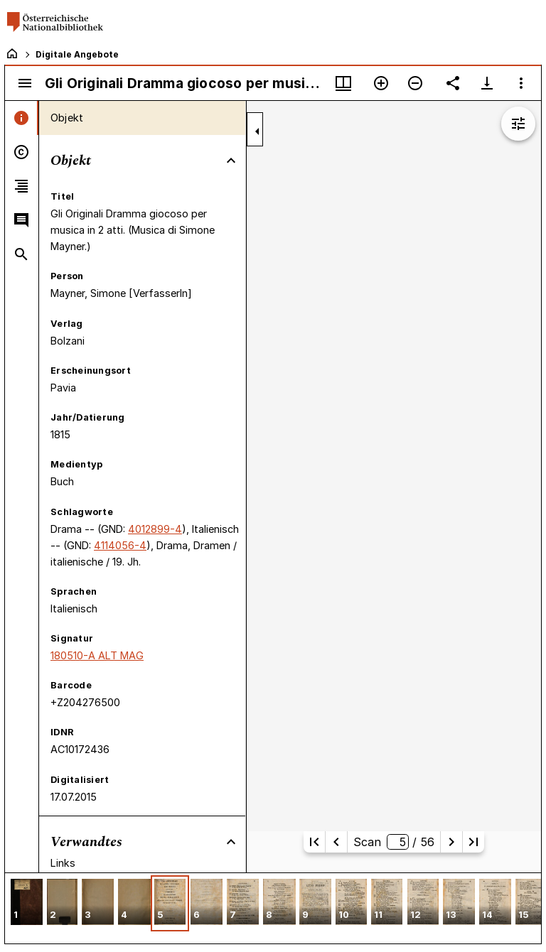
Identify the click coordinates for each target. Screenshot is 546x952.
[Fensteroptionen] (521, 83)
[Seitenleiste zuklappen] (257, 131)
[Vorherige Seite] (336, 842)
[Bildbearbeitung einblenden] (518, 124)
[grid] (273, 907)
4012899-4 (155, 529)
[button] (27, 903)
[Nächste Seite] (451, 842)
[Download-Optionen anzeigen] (487, 83)
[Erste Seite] (314, 842)
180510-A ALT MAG (97, 655)
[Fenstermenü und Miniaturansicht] (343, 83)
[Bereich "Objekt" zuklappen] (231, 160)
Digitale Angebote (77, 54)
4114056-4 (120, 545)
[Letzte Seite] (473, 842)
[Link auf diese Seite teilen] (453, 83)
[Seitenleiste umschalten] (25, 83)
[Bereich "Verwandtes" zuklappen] (231, 842)
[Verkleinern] (415, 83)
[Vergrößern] (381, 83)
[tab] (21, 118)
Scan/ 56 (393, 842)
